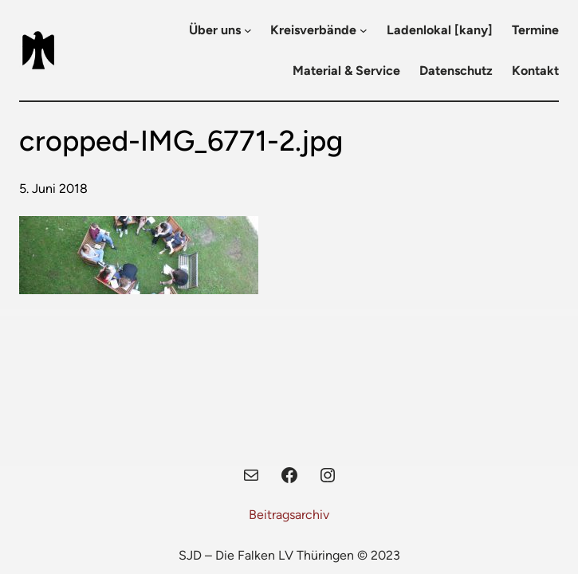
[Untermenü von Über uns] (248, 30)
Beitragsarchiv (289, 514)
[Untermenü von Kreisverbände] (364, 30)
